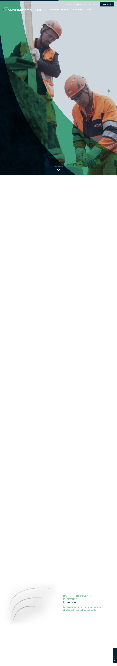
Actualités (68, 4)
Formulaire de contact (80, 4)
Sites (90, 4)
